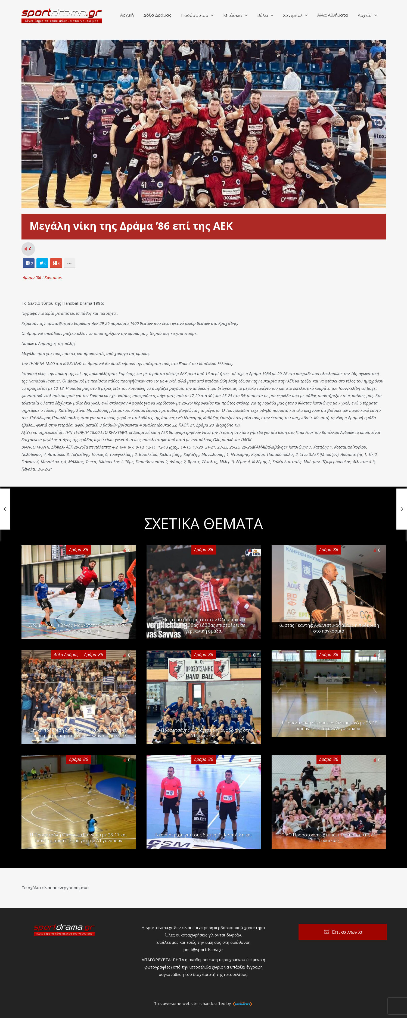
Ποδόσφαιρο (194, 16)
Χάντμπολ (292, 16)
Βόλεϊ (262, 16)
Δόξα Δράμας (157, 15)
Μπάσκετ (232, 16)
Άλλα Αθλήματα (332, 15)
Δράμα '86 (32, 277)
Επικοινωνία (347, 931)
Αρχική (127, 15)
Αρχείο (365, 16)
